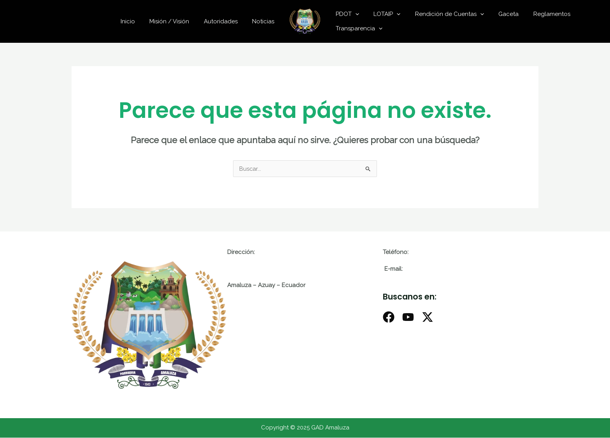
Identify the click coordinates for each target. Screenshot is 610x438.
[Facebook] (388, 317)
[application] (354, 14)
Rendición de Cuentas (442, 14)
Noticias (265, 21)
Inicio (138, 21)
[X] (427, 317)
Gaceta (498, 14)
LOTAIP (382, 14)
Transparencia (357, 28)
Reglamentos (538, 14)
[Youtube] (408, 317)
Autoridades (225, 21)
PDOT (346, 14)
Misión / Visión (176, 21)
